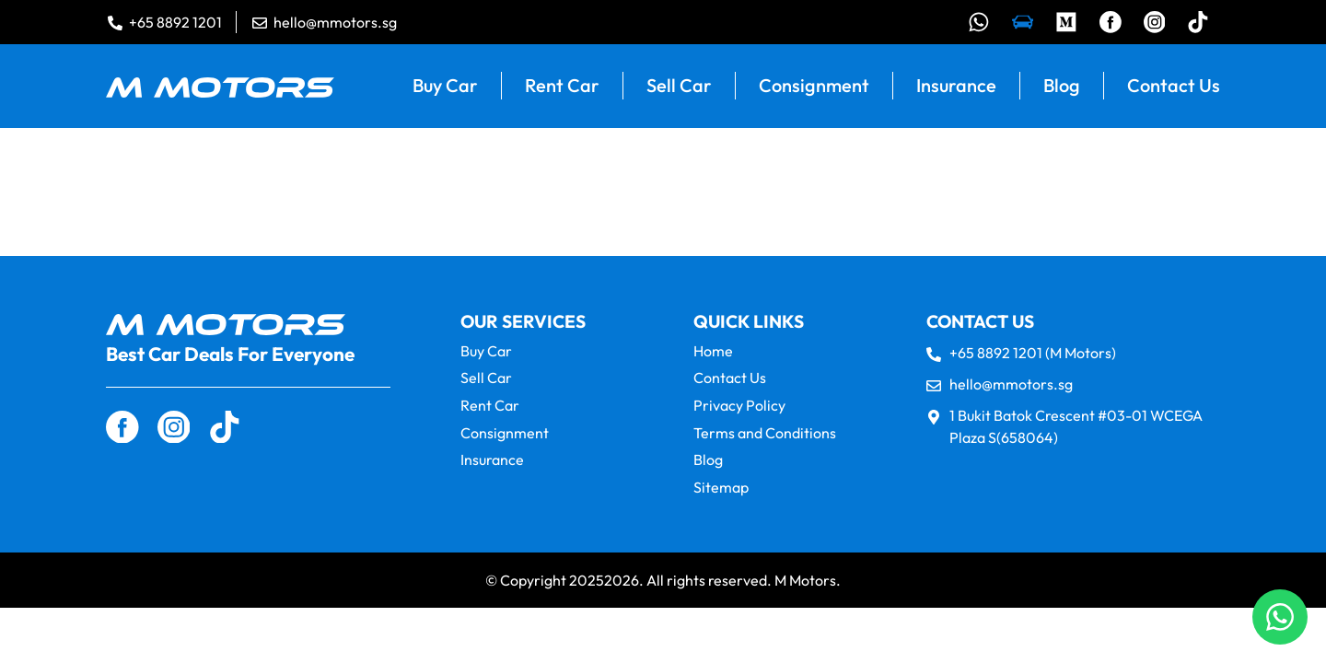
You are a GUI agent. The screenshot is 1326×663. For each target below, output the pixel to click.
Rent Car (562, 87)
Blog (1061, 87)
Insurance (956, 87)
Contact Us (1173, 87)
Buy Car (445, 87)
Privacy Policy (739, 407)
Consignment (814, 87)
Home (713, 353)
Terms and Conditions (764, 434)
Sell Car (679, 87)
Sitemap (721, 487)
